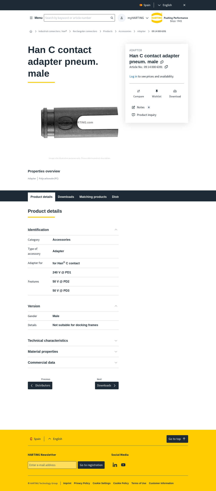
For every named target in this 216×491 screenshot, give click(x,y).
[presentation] (164, 5)
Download (175, 93)
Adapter (141, 31)
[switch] (138, 91)
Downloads (66, 197)
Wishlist (156, 93)
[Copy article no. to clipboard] (165, 67)
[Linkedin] (114, 464)
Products (108, 31)
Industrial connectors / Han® (53, 31)
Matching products (93, 197)
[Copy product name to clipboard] (161, 62)
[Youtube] (123, 464)
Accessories (125, 31)
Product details (41, 197)
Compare (138, 93)
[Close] (184, 5)
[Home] (31, 31)
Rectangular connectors (85, 31)
